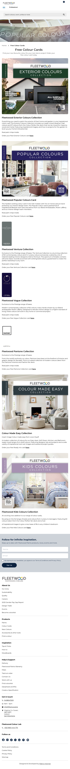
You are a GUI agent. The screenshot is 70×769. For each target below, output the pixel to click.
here (31, 136)
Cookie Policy (7, 750)
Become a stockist (9, 612)
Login (58, 3)
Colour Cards (7, 626)
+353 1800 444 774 (11, 728)
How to (4, 650)
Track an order (7, 673)
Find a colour (7, 636)
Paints (4, 623)
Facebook (3, 739)
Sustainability (7, 592)
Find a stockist (7, 683)
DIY (4, 7)
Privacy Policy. (56, 560)
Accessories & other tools (11, 633)
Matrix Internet (45, 764)
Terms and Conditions (10, 747)
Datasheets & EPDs (9, 687)
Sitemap (5, 757)
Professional (13, 7)
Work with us (7, 680)
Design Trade (7, 606)
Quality (4, 596)
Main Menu (67, 3)
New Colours (6, 629)
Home (4, 45)
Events (4, 609)
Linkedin (19, 740)
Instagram (7, 740)
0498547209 (9, 700)
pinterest (23, 740)
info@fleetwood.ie (11, 707)
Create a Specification (10, 690)
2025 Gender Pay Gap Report (13, 602)
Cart (64, 2)
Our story (5, 589)
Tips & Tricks (6, 646)
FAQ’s (4, 670)
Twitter (15, 740)
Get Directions (9, 716)
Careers (5, 599)
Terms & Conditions (41, 560)
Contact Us (6, 677)
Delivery (5, 663)
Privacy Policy (7, 754)
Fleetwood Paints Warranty (12, 666)
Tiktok (11, 740)
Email (27, 740)
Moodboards (6, 653)
